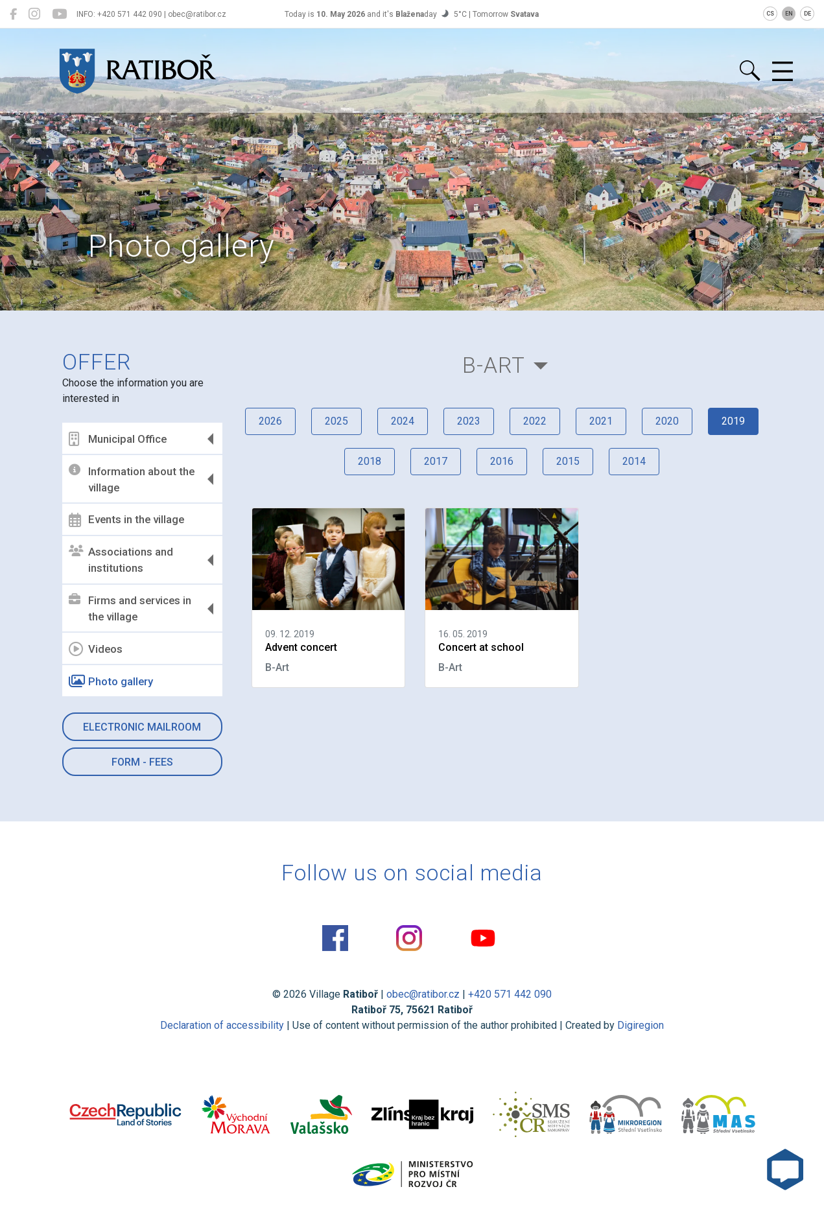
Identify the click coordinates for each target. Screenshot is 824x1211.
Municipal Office (118, 439)
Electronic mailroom (142, 727)
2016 (501, 461)
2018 (369, 461)
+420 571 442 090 (510, 994)
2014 (634, 461)
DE (807, 13)
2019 (733, 421)
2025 (336, 421)
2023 (468, 421)
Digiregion (640, 1025)
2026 (270, 421)
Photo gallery (111, 681)
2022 (535, 421)
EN (789, 13)
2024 (402, 421)
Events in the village (126, 520)
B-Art (493, 365)
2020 (667, 421)
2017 (435, 461)
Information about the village (131, 479)
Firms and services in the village (130, 609)
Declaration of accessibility (222, 1025)
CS (770, 13)
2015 (568, 461)
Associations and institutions (121, 560)
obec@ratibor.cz (423, 994)
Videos (96, 649)
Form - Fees (142, 762)
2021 (601, 421)
